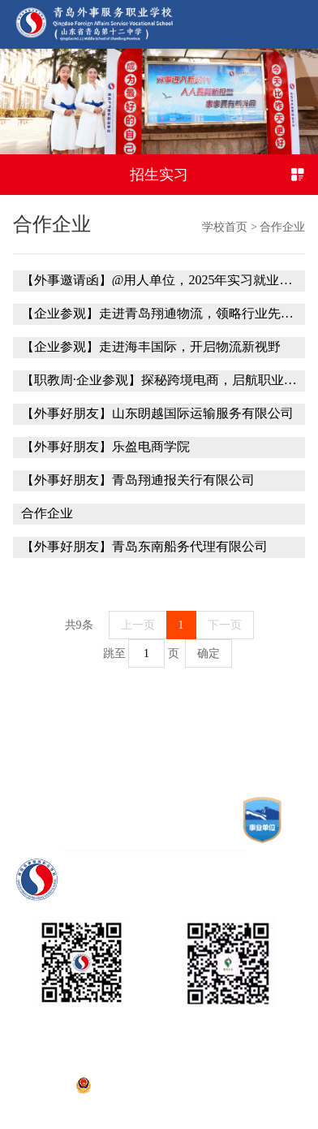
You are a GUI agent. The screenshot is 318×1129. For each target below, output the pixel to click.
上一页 (138, 625)
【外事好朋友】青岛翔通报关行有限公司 (138, 480)
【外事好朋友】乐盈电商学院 (105, 446)
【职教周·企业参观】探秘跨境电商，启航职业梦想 (159, 380)
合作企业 (282, 227)
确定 (208, 653)
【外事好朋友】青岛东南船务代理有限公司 (144, 546)
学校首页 (224, 227)
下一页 (225, 625)
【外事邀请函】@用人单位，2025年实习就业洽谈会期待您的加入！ (159, 280)
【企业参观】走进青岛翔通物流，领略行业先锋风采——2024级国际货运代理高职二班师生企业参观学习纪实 (159, 313)
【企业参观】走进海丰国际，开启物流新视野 (151, 347)
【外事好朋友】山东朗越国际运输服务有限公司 (157, 413)
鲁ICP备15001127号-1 (159, 1064)
